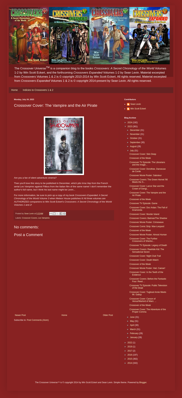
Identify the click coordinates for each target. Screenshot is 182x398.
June (132, 317)
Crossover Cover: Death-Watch (144, 260)
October (134, 138)
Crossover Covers (29, 218)
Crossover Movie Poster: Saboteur (146, 175)
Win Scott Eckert (138, 108)
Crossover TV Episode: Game (143, 203)
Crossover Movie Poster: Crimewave (147, 222)
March (133, 329)
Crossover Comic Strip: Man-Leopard (147, 226)
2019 (130, 346)
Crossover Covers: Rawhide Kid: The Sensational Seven (147, 250)
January (134, 337)
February (134, 333)
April (132, 325)
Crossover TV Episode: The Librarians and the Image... (147, 163)
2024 (130, 122)
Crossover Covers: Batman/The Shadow (148, 218)
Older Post (108, 315)
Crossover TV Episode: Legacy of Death (148, 245)
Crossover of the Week (140, 158)
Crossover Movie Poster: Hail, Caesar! (147, 268)
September (135, 142)
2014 (130, 363)
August (133, 146)
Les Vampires (44, 218)
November (135, 134)
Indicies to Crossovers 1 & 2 (38, 90)
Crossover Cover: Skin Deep (143, 154)
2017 (130, 351)
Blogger (142, 382)
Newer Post (20, 315)
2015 (130, 359)
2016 (130, 355)
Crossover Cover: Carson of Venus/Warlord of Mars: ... (143, 300)
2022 (130, 342)
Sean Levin (135, 104)
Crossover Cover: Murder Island (144, 214)
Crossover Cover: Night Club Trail (145, 256)
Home (14, 90)
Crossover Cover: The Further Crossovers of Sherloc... (143, 239)
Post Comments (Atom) (38, 320)
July (132, 150)
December (135, 130)
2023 (130, 126)
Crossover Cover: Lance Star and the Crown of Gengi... (147, 187)
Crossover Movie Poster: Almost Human (148, 234)
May (132, 321)
